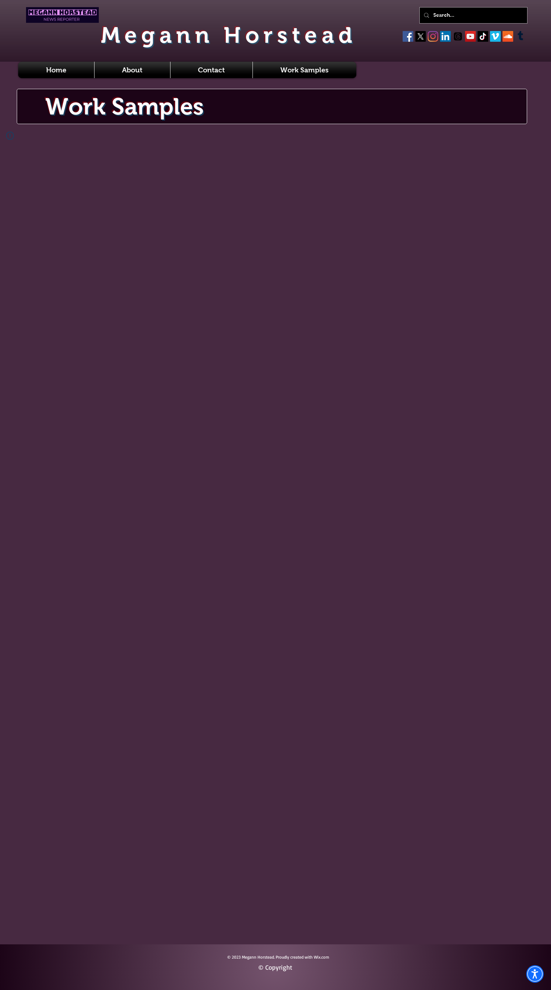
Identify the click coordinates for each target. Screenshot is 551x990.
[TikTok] (483, 36)
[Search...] (472, 15)
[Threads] (458, 36)
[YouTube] (470, 36)
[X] (420, 36)
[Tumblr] (520, 36)
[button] (535, 974)
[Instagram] (433, 36)
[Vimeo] (495, 36)
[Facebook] (408, 36)
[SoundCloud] (507, 36)
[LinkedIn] (445, 36)
